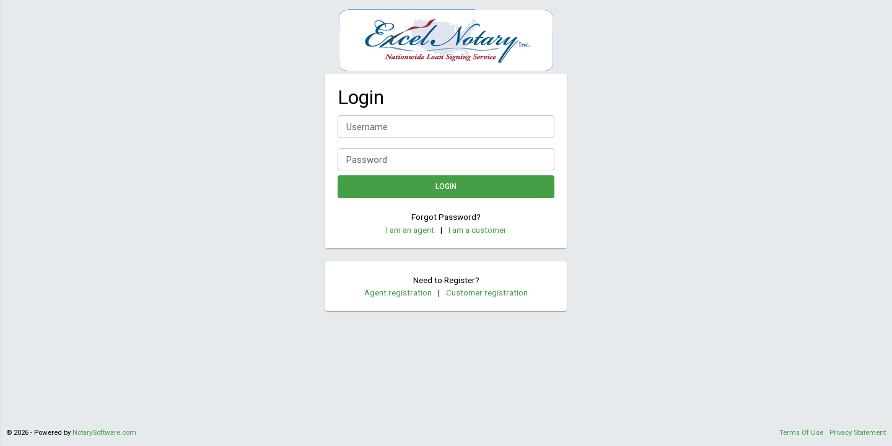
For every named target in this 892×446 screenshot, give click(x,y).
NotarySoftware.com (104, 432)
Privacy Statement (857, 432)
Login (446, 186)
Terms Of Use (801, 432)
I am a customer (477, 230)
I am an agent (410, 230)
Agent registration (398, 292)
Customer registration (487, 292)
